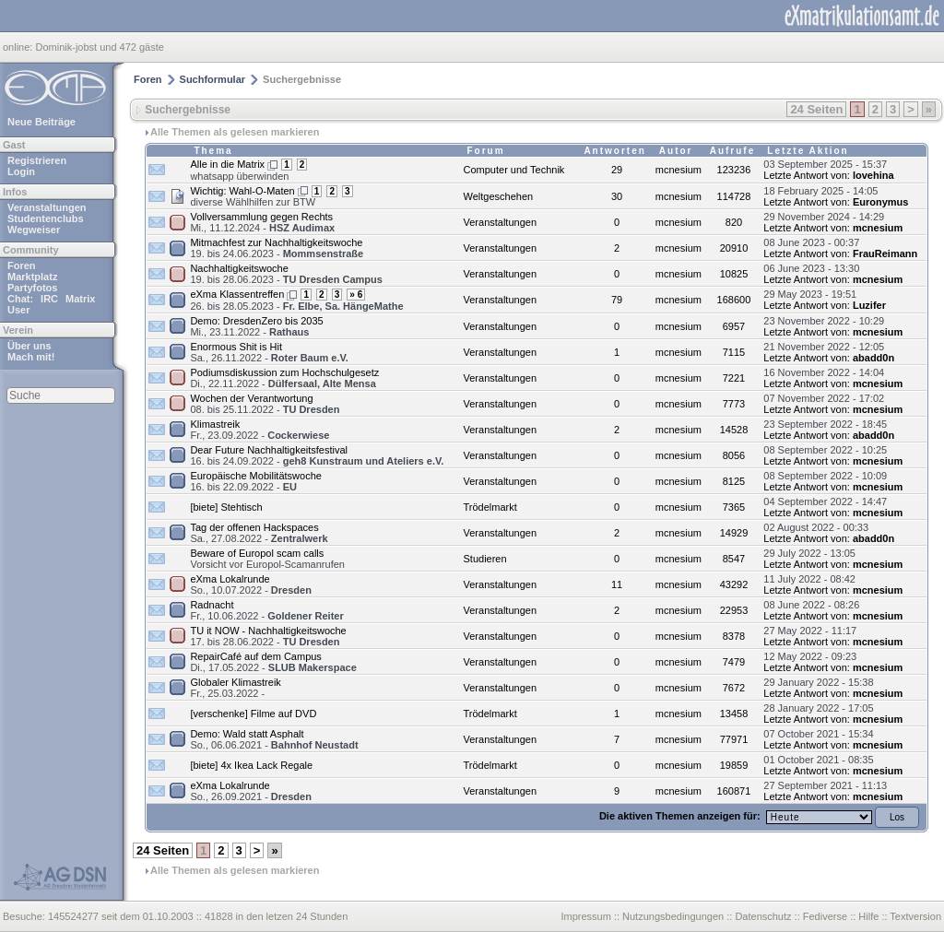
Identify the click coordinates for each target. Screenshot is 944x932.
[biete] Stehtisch (226, 507)
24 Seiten (816, 109)
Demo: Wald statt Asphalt (246, 733)
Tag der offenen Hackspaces (254, 527)
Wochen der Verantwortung (251, 398)
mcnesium (878, 227)
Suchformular (213, 79)
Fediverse (825, 916)
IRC (49, 298)
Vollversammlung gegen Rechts (261, 216)
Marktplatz (32, 276)
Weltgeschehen (499, 196)
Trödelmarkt (490, 507)
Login (21, 171)
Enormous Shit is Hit (236, 346)
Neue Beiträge (41, 121)
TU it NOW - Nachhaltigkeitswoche (268, 630)
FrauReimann (885, 253)
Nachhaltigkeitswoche (239, 268)
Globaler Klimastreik (235, 682)
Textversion (915, 916)
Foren (21, 265)
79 (616, 299)
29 (616, 169)
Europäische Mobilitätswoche (255, 475)
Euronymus (881, 201)
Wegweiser (33, 229)
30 (616, 196)
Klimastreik (215, 424)
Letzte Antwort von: (806, 175)
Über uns (29, 345)
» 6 (355, 294)
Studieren (485, 558)
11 (616, 584)
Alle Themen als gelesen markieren (234, 131)
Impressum (585, 916)
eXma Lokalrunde (229, 578)
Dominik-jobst (66, 47)
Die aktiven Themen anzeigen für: (681, 815)
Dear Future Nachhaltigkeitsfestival (269, 449)
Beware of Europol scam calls (257, 553)
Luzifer (869, 305)
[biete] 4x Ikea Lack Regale (251, 765)
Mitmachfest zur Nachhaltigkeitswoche (276, 242)
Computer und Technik (514, 169)
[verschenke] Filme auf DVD (253, 713)
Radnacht (211, 604)
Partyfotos (32, 287)
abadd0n (873, 357)
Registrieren (36, 160)
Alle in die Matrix (227, 164)
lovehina (873, 175)
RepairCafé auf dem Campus (255, 656)
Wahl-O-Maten (262, 190)
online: (19, 47)
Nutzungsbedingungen (673, 916)
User (18, 309)
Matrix (80, 298)
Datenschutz (763, 916)
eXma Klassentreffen (237, 294)
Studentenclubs (45, 218)
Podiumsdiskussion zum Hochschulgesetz (284, 372)
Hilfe (868, 916)
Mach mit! (30, 356)
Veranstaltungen (47, 207)
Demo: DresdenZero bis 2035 (256, 320)
